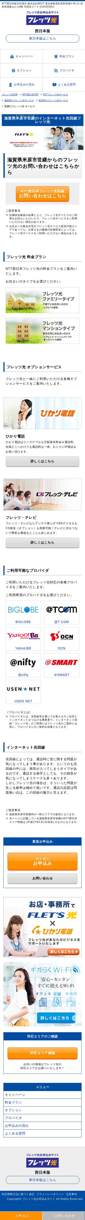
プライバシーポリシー (50, 1194)
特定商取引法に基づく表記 (18, 1194)
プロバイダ (63, 70)
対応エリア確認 (42, 1053)
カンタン (42, 861)
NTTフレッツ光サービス (55, 94)
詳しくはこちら (42, 461)
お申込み (21, 1216)
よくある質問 (64, 85)
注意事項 (71, 1194)
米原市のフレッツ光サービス (53, 100)
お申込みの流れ (21, 85)
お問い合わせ (42, 878)
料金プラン (63, 56)
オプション (21, 70)
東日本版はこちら (42, 38)
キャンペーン (21, 56)
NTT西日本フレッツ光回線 (42, 193)
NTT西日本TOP (30, 94)
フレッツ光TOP (10, 94)
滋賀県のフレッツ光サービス (19, 100)
